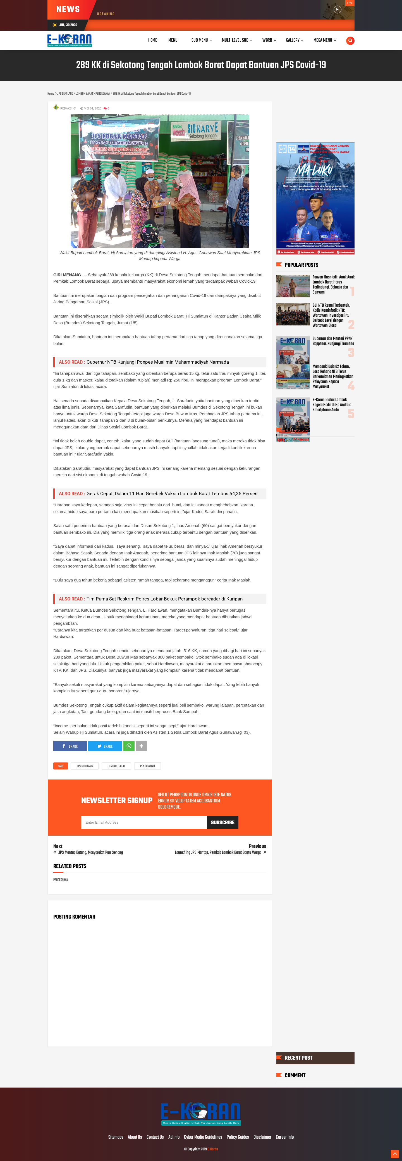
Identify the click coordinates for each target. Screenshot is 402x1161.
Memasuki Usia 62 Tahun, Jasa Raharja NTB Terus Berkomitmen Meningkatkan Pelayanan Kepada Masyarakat (333, 376)
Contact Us (155, 1137)
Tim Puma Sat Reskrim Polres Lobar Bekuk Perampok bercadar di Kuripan (165, 599)
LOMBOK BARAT (116, 766)
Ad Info (174, 1137)
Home (152, 40)
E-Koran (212, 1149)
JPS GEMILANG (85, 766)
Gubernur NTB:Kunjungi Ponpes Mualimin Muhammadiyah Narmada (158, 362)
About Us (135, 1137)
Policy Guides (238, 1137)
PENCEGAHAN (147, 766)
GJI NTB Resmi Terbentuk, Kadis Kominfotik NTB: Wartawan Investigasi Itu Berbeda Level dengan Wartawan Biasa (331, 315)
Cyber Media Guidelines (203, 1137)
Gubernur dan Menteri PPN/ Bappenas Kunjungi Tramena (333, 341)
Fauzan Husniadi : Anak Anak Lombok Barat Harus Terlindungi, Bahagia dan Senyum (334, 285)
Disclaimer (262, 1137)
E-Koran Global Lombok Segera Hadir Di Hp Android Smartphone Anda (332, 405)
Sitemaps (115, 1137)
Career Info (285, 1137)
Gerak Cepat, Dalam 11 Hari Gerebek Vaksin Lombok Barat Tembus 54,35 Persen (172, 493)
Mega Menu (323, 40)
